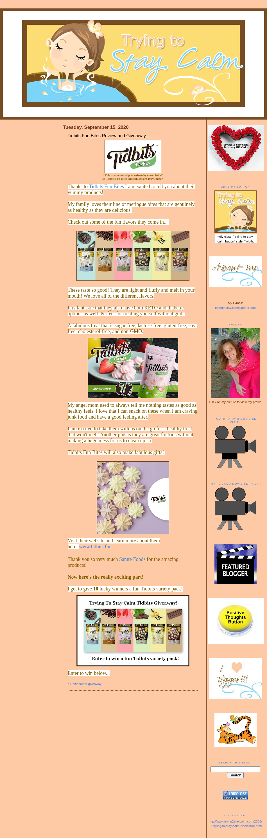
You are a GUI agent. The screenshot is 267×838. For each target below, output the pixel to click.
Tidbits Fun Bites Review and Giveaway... (108, 135)
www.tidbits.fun (95, 546)
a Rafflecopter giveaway (84, 684)
